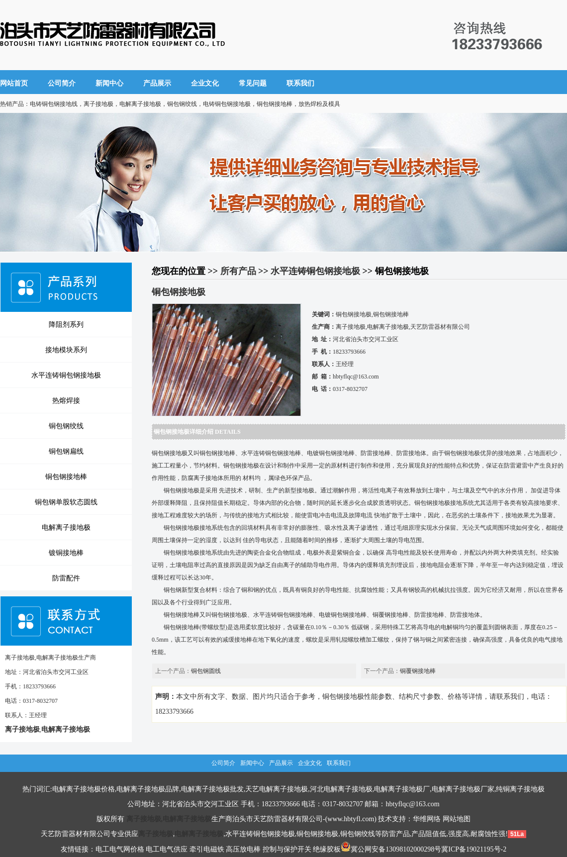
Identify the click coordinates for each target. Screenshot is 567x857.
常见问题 (253, 83)
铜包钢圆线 (206, 670)
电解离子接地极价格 (83, 789)
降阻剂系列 (66, 324)
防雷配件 (66, 578)
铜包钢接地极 (317, 834)
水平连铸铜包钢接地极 (66, 375)
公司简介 (62, 83)
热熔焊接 (66, 400)
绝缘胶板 (327, 849)
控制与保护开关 (287, 849)
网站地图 (457, 819)
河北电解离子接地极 (341, 789)
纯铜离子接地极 (520, 789)
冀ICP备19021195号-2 (473, 849)
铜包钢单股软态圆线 (66, 502)
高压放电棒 (243, 849)
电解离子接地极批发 (212, 789)
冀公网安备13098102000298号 (391, 849)
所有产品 (238, 271)
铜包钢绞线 (66, 426)
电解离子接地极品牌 (147, 789)
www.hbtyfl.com (350, 819)
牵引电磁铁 (206, 849)
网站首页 (14, 83)
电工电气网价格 (119, 849)
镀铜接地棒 (66, 553)
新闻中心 (109, 83)
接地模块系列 (66, 350)
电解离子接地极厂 (402, 789)
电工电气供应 (167, 849)
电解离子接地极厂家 (463, 789)
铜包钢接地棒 (66, 476)
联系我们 (300, 83)
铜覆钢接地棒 (418, 670)
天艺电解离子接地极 (276, 789)
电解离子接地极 (66, 527)
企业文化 (205, 83)
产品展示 (157, 83)
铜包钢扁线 (66, 451)
